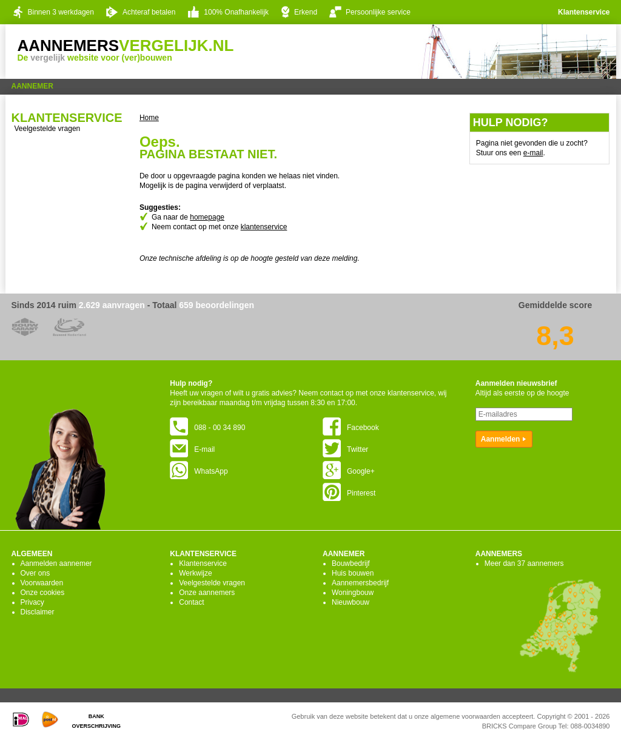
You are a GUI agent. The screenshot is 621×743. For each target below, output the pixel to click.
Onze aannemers (207, 592)
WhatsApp (198, 471)
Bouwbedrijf (351, 563)
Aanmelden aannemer (56, 563)
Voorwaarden (42, 583)
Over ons (35, 573)
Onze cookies (43, 592)
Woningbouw (353, 592)
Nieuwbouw (350, 602)
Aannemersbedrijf (360, 583)
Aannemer (32, 86)
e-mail (533, 153)
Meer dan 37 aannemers (524, 563)
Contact (191, 602)
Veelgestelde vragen (48, 128)
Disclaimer (38, 612)
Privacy (32, 602)
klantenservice (264, 227)
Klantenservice (583, 12)
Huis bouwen (353, 573)
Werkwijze (195, 573)
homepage (207, 217)
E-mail (192, 449)
